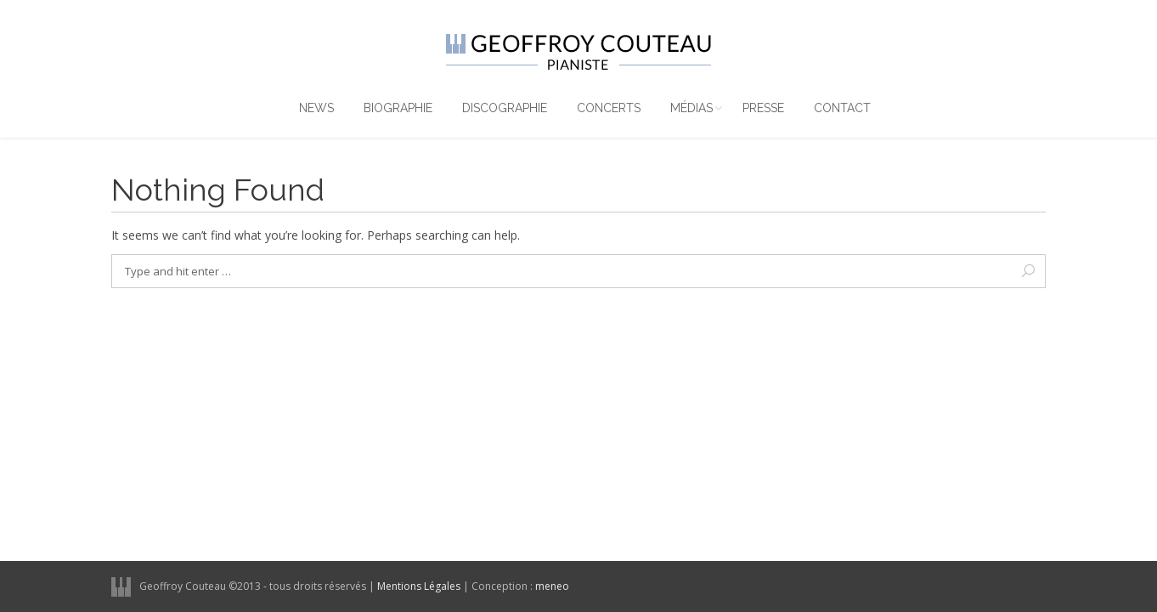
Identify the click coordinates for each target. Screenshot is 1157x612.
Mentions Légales (418, 586)
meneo (552, 586)
